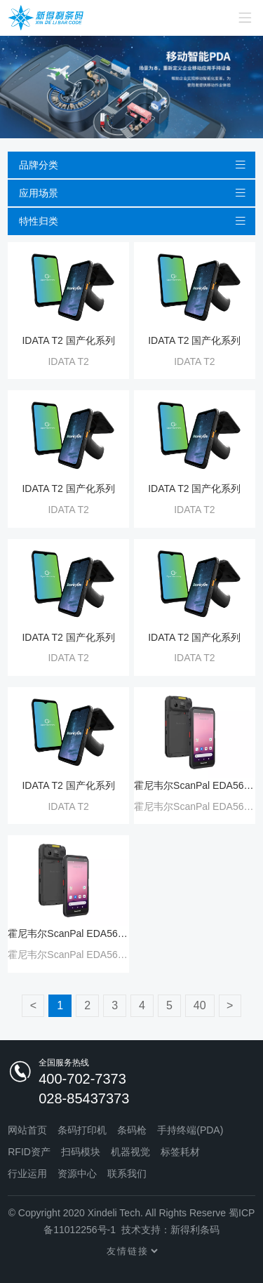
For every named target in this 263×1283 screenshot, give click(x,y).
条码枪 (132, 1130)
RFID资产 (29, 1151)
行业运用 (27, 1173)
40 (200, 1005)
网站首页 (27, 1130)
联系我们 (127, 1173)
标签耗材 (180, 1151)
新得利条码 (195, 1229)
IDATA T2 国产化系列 (68, 340)
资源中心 (77, 1173)
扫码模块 (80, 1151)
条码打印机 (82, 1130)
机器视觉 (130, 1151)
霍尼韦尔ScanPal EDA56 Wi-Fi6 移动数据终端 (194, 785)
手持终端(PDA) (190, 1130)
